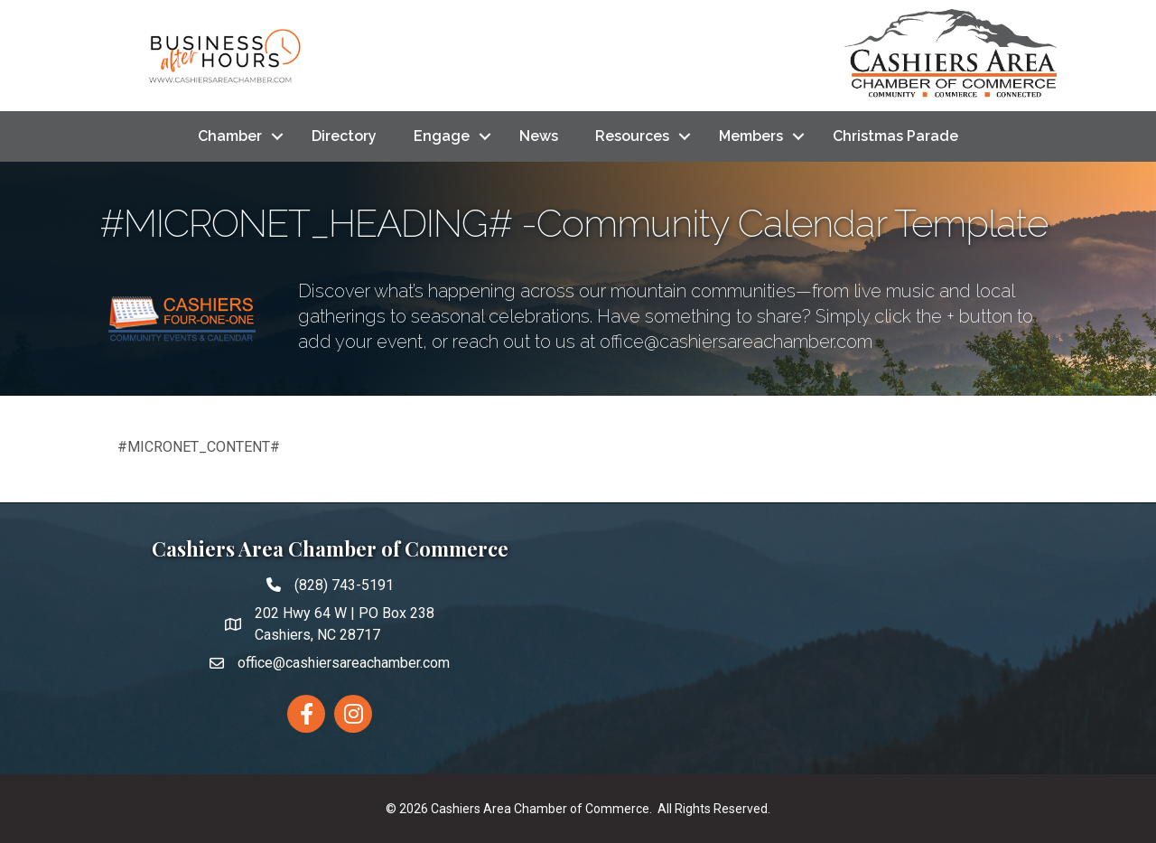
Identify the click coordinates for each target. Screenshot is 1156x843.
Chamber (230, 136)
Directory (344, 136)
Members (751, 136)
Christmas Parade (895, 136)
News (538, 136)
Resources (632, 136)
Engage (442, 136)
